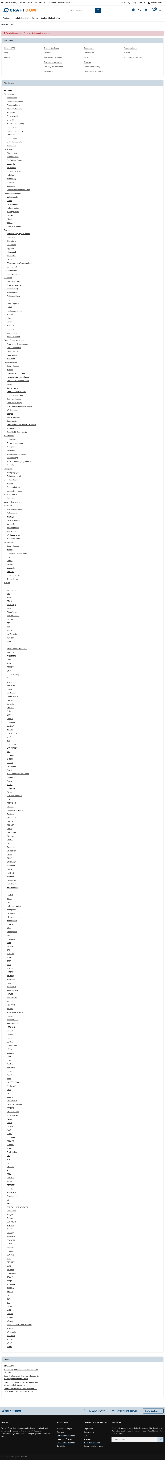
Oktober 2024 (9, 1366)
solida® (10, 1247)
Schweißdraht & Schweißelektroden (21, 425)
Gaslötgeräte (12, 421)
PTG (8, 1156)
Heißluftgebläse (13, 303)
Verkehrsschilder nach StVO (18, 189)
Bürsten (10, 369)
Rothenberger (12, 1196)
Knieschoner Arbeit (15, 131)
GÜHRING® (11, 862)
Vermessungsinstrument (17, 454)
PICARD (10, 1126)
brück (9, 682)
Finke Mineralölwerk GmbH (18, 773)
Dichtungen (11, 245)
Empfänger (11, 439)
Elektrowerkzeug (11, 289)
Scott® (9, 1229)
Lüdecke (10, 1053)
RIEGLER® (11, 1185)
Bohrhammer (12, 292)
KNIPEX (10, 1009)
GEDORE (10, 825)
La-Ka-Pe (10, 1031)
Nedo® (9, 1075)
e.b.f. (9, 737)
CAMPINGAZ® (12, 696)
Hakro (9, 869)
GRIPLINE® (11, 851)
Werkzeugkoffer (13, 535)
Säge (9, 318)
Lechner (10, 1034)
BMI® (9, 671)
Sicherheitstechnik (11, 480)
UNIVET (10, 1306)
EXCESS (10, 759)
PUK (8, 1159)
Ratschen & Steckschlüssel (18, 380)
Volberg (10, 1317)
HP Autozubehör (13, 917)
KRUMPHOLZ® (12, 1023)
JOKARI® (10, 953)
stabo (9, 1258)
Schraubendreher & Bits (16, 391)
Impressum (88, 1428)
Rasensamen (12, 355)
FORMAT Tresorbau (14, 796)
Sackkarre (11, 186)
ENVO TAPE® (12, 748)
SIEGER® (10, 1233)
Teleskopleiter (13, 527)
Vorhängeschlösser (15, 491)
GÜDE (9, 858)
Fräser (9, 557)
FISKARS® (11, 777)
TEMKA (10, 1291)
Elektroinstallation (11, 270)
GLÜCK (10, 840)
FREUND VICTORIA (15, 810)
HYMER (10, 924)
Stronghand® (12, 1273)
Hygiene (10, 248)
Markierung (11, 178)
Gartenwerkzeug (13, 351)
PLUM (9, 1130)
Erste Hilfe (11, 120)
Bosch (9, 678)
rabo (9, 1163)
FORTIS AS (11, 803)
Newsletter (61, 1446)
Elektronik (8, 278)
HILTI (9, 898)
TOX (8, 1302)
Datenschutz (89, 1432)
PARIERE (10, 1108)
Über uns (60, 1432)
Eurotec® (10, 755)
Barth (9, 663)
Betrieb (7, 230)
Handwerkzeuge (10, 362)
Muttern (10, 215)
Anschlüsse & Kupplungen (17, 344)
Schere (10, 322)
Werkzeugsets (12, 410)
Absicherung (12, 153)
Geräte (10, 560)
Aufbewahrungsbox (15, 509)
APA (8, 623)
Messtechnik (9, 436)
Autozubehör (12, 513)
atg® (8, 645)
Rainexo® (10, 1167)
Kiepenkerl (11, 987)
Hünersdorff (12, 920)
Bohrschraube (12, 197)
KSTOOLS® (11, 1027)
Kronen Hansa (12, 1020)
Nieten (10, 222)
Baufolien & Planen (14, 160)
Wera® (9, 1343)
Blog (134, 3)
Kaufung (10, 976)
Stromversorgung (14, 285)
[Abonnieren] (161, 1439)
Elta (8, 740)
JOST (9, 961)
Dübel (9, 201)
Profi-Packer (12, 1152)
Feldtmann (11, 766)
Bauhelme (11, 112)
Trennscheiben (13, 579)
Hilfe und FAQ (125, 3)
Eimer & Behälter (14, 171)
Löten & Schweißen (12, 417)
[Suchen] (81, 10)
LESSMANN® (12, 1045)
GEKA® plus (11, 832)
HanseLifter (11, 880)
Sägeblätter (11, 568)
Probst (9, 1148)
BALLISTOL (11, 656)
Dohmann (11, 722)
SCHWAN (10, 1225)
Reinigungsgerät (13, 472)
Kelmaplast (11, 979)
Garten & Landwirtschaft (14, 340)
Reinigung (8, 469)
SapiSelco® (11, 1211)
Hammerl (10, 876)
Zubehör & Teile (13, 538)
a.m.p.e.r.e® (11, 590)
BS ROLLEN (11, 693)
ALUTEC (10, 619)
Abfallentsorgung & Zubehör (18, 234)
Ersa (8, 751)
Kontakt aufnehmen (153, 1411)
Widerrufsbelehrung (92, 1442)
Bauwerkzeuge (13, 366)
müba (9, 1071)
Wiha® (9, 1347)
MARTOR (10, 1064)
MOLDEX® (11, 1067)
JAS (8, 950)
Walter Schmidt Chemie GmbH (19, 1324)
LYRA (9, 1060)
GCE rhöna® (11, 818)
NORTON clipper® (14, 1082)
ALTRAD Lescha (13, 616)
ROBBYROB (11, 1192)
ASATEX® (10, 638)
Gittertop (10, 836)
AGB (86, 1435)
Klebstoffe (11, 256)
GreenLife (11, 847)
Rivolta (10, 1189)
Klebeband (11, 252)
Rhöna (9, 1181)
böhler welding (13, 674)
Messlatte (11, 450)
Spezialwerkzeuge (14, 402)
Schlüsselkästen (13, 487)
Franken (10, 807)
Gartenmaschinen (14, 347)
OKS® (9, 1089)
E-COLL (10, 729)
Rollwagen (11, 182)
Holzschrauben (13, 208)
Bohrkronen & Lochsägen (17, 553)
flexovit (10, 781)
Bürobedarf (11, 237)
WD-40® (10, 1328)
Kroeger (10, 1016)
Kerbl (9, 983)
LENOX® (10, 1042)
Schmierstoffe (13, 267)
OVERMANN (12, 1100)
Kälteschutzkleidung (15, 123)
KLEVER (10, 994)
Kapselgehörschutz (15, 127)
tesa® (9, 1295)
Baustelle (8, 149)
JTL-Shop (160, 1457)
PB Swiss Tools (13, 1111)
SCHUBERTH (12, 1222)
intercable (11, 939)
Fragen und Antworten (65, 1439)
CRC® (9, 715)
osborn (10, 1097)
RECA (9, 1174)
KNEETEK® (11, 1005)
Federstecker (12, 204)
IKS (8, 935)
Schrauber (11, 329)
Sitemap (87, 1439)
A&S (8, 593)
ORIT (9, 1093)
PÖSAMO (10, 1141)
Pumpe (10, 314)
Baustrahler (11, 167)
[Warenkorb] (157, 10)
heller (9, 891)
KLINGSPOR (12, 997)
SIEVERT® (11, 1236)
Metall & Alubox (13, 520)
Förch (9, 792)
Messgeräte (11, 447)
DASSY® (10, 718)
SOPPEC (10, 1251)
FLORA (10, 785)
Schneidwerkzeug (14, 388)
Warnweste (11, 145)
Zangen (10, 413)
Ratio (9, 1170)
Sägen (9, 384)
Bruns (9, 689)
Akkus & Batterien (14, 281)
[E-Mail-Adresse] (135, 1439)
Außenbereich (13, 156)
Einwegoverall (12, 116)
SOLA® (9, 1244)
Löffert (10, 1049)
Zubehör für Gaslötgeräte (17, 432)
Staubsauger (12, 333)
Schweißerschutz (14, 428)
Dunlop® (10, 726)
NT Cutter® (11, 1086)
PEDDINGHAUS (13, 1115)
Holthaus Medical (14, 906)
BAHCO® (10, 652)
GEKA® (9, 829)
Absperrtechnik (13, 498)
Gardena (10, 814)
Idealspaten (12, 931)
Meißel (10, 564)
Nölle (9, 1078)
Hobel (9, 307)
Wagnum (10, 1321)
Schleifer (10, 325)
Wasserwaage (12, 458)
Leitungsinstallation (15, 274)
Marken (7, 582)
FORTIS (10, 799)
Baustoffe (11, 164)
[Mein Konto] (146, 10)
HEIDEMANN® (12, 887)
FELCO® (10, 762)
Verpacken (11, 531)
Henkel (10, 895)
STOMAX (10, 1269)
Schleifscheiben (13, 575)
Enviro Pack (11, 744)
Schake (10, 1218)
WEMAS (10, 1339)
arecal (9, 630)
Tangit (9, 1280)
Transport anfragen (64, 1428)
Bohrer (10, 549)
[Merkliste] (140, 10)
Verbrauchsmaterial (12, 502)
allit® (9, 608)
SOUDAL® (10, 1255)
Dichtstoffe (11, 241)
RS (8, 1200)
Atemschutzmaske (14, 109)
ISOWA (10, 946)
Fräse (9, 300)
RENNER (10, 1178)
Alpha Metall (12, 612)
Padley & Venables (14, 1104)
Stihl (9, 1266)
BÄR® (9, 660)
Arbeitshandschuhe (15, 101)
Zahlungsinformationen (65, 1442)
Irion (9, 943)
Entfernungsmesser (15, 443)
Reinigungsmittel (14, 476)
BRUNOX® (11, 685)
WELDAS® (11, 1335)
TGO (9, 1299)
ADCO (9, 601)
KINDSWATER (12, 990)
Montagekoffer (13, 211)
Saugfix (10, 1214)
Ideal (9, 928)
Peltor (9, 1119)
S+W (9, 1203)
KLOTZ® (10, 1001)
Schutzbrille (12, 138)
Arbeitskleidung (13, 105)
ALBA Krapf (11, 605)
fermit (9, 770)
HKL (8, 902)
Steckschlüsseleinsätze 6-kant (19, 406)
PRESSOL (10, 1144)
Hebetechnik (12, 175)
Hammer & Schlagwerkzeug (18, 377)
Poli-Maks (11, 1137)
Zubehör (10, 465)
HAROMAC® (11, 884)
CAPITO (10, 700)
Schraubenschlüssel (15, 395)
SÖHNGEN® (11, 1240)
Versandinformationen (65, 1435)
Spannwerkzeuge (14, 399)
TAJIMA (10, 1277)
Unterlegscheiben (14, 226)
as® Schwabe (12, 634)
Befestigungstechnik (12, 193)
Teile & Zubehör (13, 336)
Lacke (9, 259)
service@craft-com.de (124, 1410)
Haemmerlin (12, 865)
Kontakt (142, 3)
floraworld (11, 788)
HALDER (10, 873)
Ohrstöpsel (11, 134)
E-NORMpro (12, 733)
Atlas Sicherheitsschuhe (17, 649)
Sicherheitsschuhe (14, 142)
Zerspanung (9, 542)
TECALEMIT (11, 1284)
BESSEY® (10, 667)
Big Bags (10, 516)
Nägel (9, 219)
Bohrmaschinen (13, 296)
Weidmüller (11, 1332)
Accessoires (12, 98)
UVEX (9, 1310)
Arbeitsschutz (9, 94)
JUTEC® (10, 968)
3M (8, 586)
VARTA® (10, 1314)
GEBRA (10, 821)
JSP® (9, 964)
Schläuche (11, 358)
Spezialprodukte (10, 494)
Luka (9, 1056)
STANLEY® (11, 1262)
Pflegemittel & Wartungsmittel (19, 263)
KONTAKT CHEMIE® (15, 1012)
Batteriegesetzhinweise (93, 1446)
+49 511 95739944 (95, 1410)
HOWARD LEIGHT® (14, 913)
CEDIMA (10, 707)
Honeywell (11, 909)
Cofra (9, 711)
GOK (9, 843)
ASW (9, 641)
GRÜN (9, 854)
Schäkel (10, 483)
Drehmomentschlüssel (16, 373)
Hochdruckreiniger (14, 311)
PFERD (9, 1122)
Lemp (9, 1038)
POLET (9, 1133)
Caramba (10, 704)
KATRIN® (10, 972)
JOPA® (9, 957)
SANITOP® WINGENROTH (17, 1207)
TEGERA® (10, 1288)
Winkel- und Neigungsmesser (19, 461)
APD (8, 626)
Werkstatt (8, 505)
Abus (9, 597)
